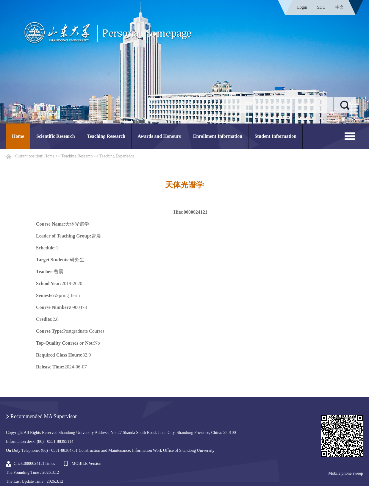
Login (302, 7)
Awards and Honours (159, 136)
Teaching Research (106, 136)
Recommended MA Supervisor (43, 416)
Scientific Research (55, 136)
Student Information (275, 136)
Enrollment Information (217, 136)
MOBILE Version (86, 463)
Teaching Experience (117, 156)
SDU (321, 7)
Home (18, 136)
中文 (339, 7)
